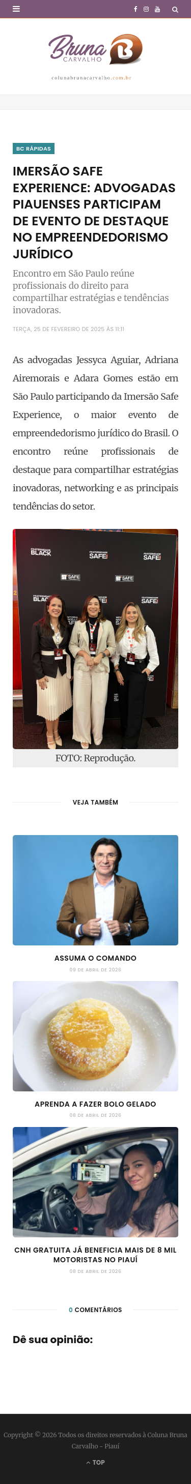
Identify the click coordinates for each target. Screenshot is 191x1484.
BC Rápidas (33, 148)
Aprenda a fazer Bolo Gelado (95, 1104)
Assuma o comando (95, 958)
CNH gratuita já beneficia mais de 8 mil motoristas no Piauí (95, 1255)
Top (95, 1462)
